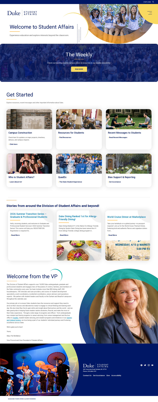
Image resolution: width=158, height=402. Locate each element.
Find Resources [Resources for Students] (65, 137)
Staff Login (147, 2)
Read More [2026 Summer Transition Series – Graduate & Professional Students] (15, 235)
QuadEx (15, 318)
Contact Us (87, 375)
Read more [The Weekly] (79, 69)
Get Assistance (99, 375)
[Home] (22, 13)
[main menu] (149, 12)
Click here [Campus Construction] (13, 144)
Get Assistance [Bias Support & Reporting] (115, 182)
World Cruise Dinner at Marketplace (126, 217)
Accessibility (116, 375)
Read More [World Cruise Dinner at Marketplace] (113, 235)
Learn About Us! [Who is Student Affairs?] (16, 182)
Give (108, 375)
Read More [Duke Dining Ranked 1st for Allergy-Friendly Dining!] (64, 235)
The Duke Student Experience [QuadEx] (70, 182)
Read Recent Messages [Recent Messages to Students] (118, 137)
